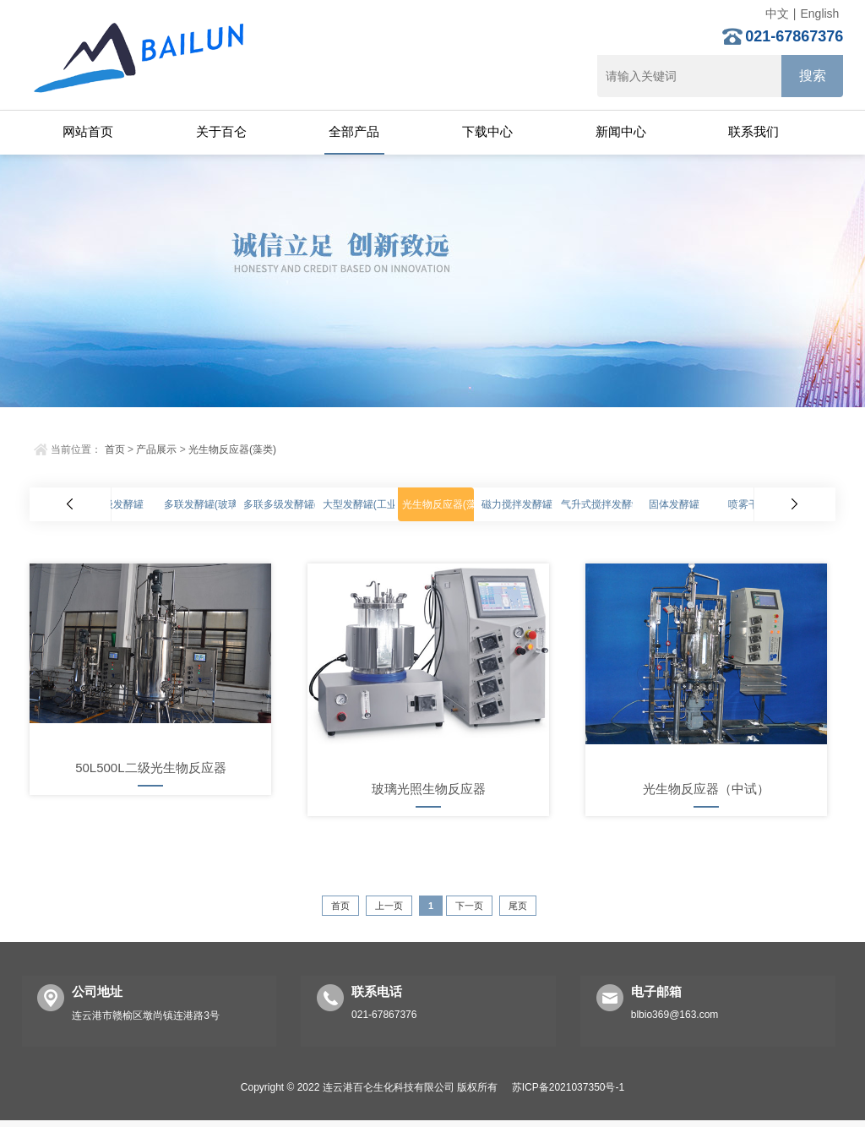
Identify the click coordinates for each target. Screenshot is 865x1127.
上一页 (389, 906)
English (819, 13)
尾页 (518, 906)
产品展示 (156, 449)
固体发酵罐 (674, 504)
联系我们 (753, 131)
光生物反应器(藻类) (232, 449)
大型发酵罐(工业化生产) (377, 504)
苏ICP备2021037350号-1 (568, 1087)
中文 (777, 13)
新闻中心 (621, 131)
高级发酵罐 (118, 504)
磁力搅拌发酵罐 (516, 504)
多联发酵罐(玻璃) (203, 504)
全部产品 (354, 131)
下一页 (469, 906)
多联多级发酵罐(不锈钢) (297, 504)
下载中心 (487, 131)
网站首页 (88, 131)
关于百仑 (221, 131)
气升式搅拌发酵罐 (601, 504)
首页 (115, 449)
